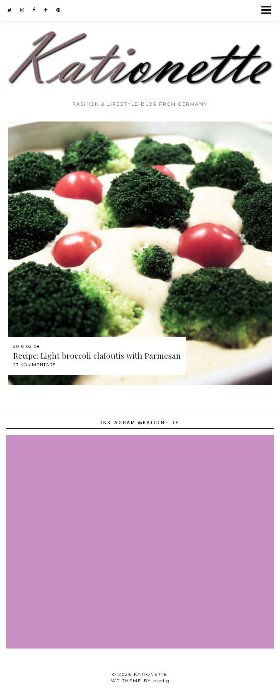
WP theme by (140, 680)
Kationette (151, 674)
